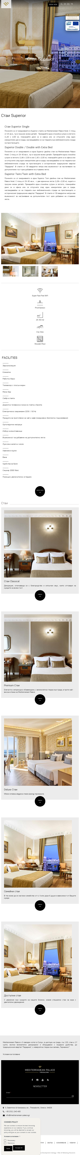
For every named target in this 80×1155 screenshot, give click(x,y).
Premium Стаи (12, 685)
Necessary (11, 1140)
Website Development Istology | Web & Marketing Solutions (55, 1153)
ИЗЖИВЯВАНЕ (61, 1143)
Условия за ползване (11, 1054)
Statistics (11, 1143)
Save (8, 1148)
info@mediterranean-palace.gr (18, 1115)
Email (8, 1092)
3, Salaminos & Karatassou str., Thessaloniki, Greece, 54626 (28, 1108)
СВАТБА (50, 1143)
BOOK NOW (53, 5)
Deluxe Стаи (10, 789)
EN (65, 4)
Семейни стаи (12, 891)
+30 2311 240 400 (13, 1111)
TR (72, 4)
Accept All (18, 1148)
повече (40, 594)
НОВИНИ (73, 1143)
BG (68, 4)
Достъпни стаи (12, 995)
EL (62, 4)
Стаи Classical (11, 581)
